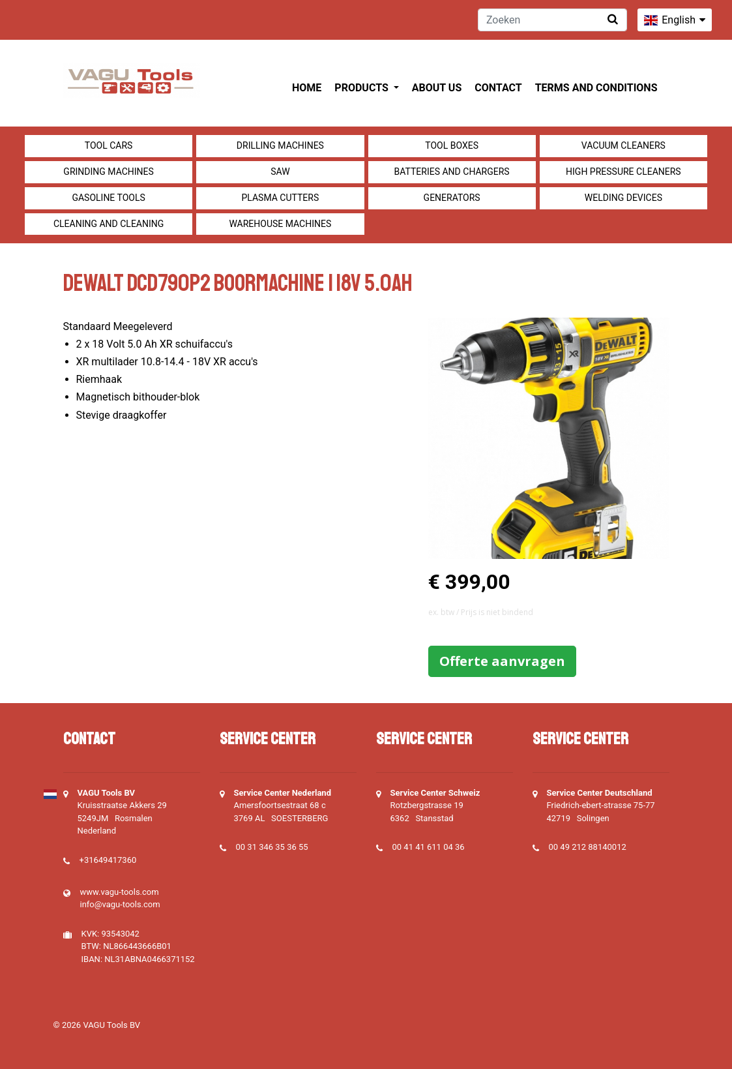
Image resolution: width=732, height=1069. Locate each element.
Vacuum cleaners (623, 145)
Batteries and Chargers (452, 171)
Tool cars (109, 145)
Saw (280, 171)
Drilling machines (280, 145)
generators (452, 197)
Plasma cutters (280, 197)
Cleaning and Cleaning (108, 223)
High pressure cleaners (623, 171)
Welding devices (623, 197)
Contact (498, 88)
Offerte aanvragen (502, 661)
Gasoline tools (108, 197)
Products (362, 88)
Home (306, 88)
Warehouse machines (280, 223)
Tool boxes (451, 145)
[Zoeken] (552, 19)
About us (436, 88)
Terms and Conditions (596, 88)
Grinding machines (108, 171)
